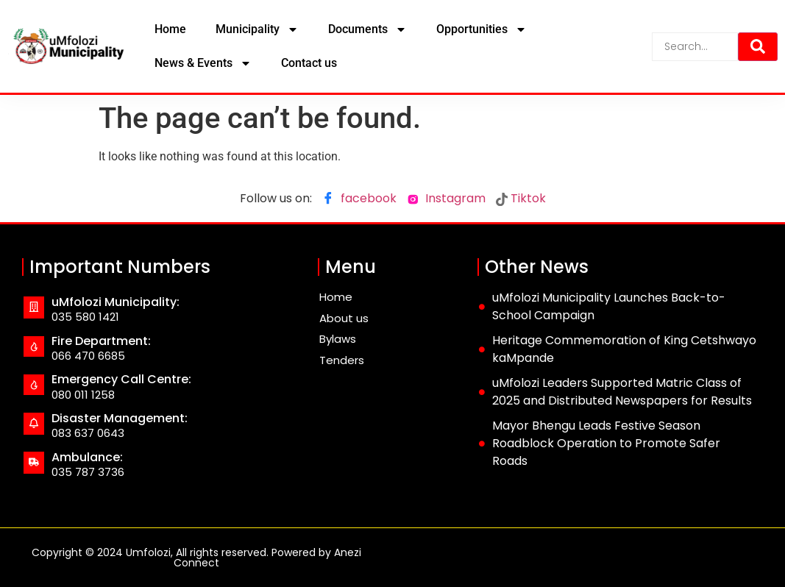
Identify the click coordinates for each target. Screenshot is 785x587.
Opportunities (481, 29)
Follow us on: (276, 198)
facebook (359, 199)
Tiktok (521, 198)
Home (170, 29)
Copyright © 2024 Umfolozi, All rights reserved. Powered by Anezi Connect (196, 557)
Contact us (309, 63)
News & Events (203, 63)
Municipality (257, 29)
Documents (367, 29)
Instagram (446, 198)
